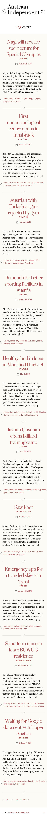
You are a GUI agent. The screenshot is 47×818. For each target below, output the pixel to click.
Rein (38, 260)
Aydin (12, 260)
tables (16, 493)
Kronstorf (42, 781)
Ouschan (35, 490)
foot (33, 552)
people (6, 102)
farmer (22, 412)
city (17, 341)
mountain (38, 626)
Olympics (36, 99)
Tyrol (25, 629)
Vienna (20, 344)
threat (34, 706)
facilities (23, 341)
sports (39, 341)
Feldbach (27, 552)
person (6, 629)
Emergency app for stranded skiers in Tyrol (23, 575)
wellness (21, 415)
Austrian (7, 781)
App (5, 626)
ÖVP (29, 341)
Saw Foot (23, 507)
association (8, 412)
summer (7, 344)
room (5, 554)
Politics (23, 217)
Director (12, 183)
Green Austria (23, 512)
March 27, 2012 (25, 517)
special (12, 102)
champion (13, 490)
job (37, 552)
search (22, 784)
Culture (23, 369)
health (35, 412)
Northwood (8, 415)
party (27, 260)
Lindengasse (9, 706)
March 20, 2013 (25, 144)
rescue (12, 629)
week (15, 415)
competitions (14, 99)
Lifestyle (23, 139)
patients (23, 185)
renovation (19, 706)
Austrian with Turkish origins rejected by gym (23, 206)
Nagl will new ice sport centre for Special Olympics (23, 48)
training (14, 344)
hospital (40, 183)
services (11, 554)
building (7, 704)
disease (20, 183)
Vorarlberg (29, 263)
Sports (23, 59)
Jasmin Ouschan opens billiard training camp (23, 436)
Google (35, 781)
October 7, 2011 (25, 743)
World (21, 493)
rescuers (19, 629)
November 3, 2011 (25, 665)
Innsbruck (7, 185)
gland (34, 183)
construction (29, 704)
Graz (22, 99)
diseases (27, 183)
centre (6, 99)
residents (27, 706)
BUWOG (14, 704)
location (30, 626)
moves (29, 490)
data (29, 781)
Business (23, 738)
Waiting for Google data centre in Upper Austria (23, 727)
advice (6, 260)
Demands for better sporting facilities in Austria (23, 284)
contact (17, 626)
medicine (15, 185)
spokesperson (18, 263)
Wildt (30, 185)
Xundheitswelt (32, 415)
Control (23, 626)
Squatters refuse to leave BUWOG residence (23, 650)
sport (18, 102)
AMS (5, 552)
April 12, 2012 (25, 452)
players (43, 490)
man (41, 552)
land (5, 784)
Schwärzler (8, 263)
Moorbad (42, 412)
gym (22, 260)
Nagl (30, 99)
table (11, 493)
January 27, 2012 (25, 591)
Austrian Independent (19, 812)
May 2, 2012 (25, 374)
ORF (17, 784)
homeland (21, 490)
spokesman (20, 554)
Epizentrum (39, 704)
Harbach (29, 412)
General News (23, 660)
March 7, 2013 (25, 222)
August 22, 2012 (25, 300)
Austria (6, 341)
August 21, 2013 (25, 64)
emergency (18, 552)
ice (26, 99)
